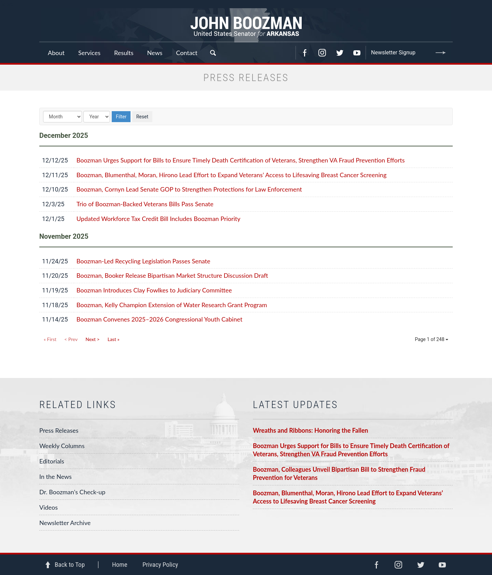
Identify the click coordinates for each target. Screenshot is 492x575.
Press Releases (59, 430)
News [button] (155, 52)
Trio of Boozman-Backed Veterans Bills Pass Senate (145, 204)
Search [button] (212, 52)
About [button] (56, 52)
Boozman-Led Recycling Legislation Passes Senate (143, 261)
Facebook (304, 53)
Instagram (322, 53)
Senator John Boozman (246, 25)
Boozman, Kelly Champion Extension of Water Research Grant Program (172, 305)
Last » (114, 339)
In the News (55, 476)
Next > (92, 339)
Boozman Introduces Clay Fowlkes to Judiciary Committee (154, 290)
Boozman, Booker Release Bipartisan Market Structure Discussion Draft (172, 275)
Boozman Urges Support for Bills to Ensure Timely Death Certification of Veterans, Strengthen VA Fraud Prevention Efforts (241, 160)
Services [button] (89, 52)
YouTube (357, 53)
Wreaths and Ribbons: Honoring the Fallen (310, 430)
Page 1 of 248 (431, 339)
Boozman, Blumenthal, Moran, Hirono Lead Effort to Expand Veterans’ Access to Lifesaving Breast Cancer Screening (231, 175)
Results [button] (124, 52)
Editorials (51, 461)
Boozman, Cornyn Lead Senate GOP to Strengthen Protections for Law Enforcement (189, 189)
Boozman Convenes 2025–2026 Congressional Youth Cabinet (160, 319)
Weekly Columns (61, 445)
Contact (186, 52)
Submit (440, 53)
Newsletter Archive (65, 522)
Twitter (339, 53)
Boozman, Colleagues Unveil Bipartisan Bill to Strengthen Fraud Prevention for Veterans (339, 473)
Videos (48, 507)
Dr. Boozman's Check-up (72, 492)
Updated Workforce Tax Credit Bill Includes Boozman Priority (159, 218)
